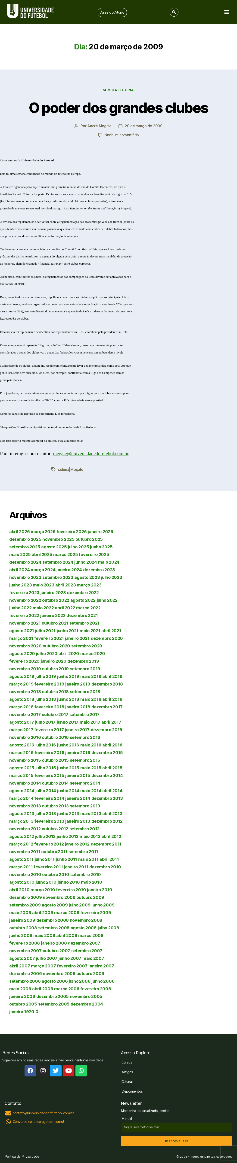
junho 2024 (85, 561)
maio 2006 (20, 988)
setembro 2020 (87, 645)
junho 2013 (68, 813)
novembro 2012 (25, 828)
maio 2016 (90, 744)
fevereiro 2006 (95, 988)
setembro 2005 (54, 1003)
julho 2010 (46, 881)
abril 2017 (111, 721)
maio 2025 (20, 554)
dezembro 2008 (52, 919)
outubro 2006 (90, 973)
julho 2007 (46, 957)
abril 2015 (112, 767)
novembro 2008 (86, 919)
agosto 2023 (87, 576)
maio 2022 (43, 607)
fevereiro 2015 (49, 775)
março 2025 (65, 554)
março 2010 (43, 889)
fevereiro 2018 (49, 706)
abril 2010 (19, 889)
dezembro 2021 (82, 615)
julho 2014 (45, 790)
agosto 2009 (55, 904)
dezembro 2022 (83, 592)
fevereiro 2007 (72, 965)
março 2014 (21, 797)
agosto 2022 (83, 599)
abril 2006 (42, 988)
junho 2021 (67, 630)
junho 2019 (68, 676)
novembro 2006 (59, 973)
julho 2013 (45, 813)
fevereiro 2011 (48, 866)
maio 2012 (90, 836)
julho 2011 (45, 858)
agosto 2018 (21, 698)
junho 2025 (101, 546)
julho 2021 (45, 630)
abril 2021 (111, 630)
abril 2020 (69, 653)
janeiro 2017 (77, 729)
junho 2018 (68, 698)
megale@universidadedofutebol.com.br (91, 453)
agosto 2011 (21, 858)
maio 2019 (90, 676)
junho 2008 (20, 935)
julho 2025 (78, 546)
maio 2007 (93, 957)
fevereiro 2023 (24, 592)
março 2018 (21, 706)
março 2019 (21, 683)
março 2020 (92, 653)
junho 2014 (68, 790)
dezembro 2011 (106, 843)
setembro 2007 (87, 950)
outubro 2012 (55, 828)
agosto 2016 (21, 744)
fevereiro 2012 (49, 843)
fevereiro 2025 (94, 554)
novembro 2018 (25, 691)
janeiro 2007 (101, 965)
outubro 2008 (23, 927)
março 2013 (21, 820)
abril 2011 (109, 858)
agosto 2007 (22, 957)
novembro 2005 (86, 996)
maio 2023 (43, 584)
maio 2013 (90, 813)
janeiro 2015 (77, 775)
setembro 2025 (24, 546)
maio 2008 (44, 935)
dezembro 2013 (107, 797)
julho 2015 (45, 767)
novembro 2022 (25, 599)
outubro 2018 (55, 691)
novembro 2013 (25, 805)
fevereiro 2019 (49, 683)
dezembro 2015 (107, 752)
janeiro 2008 (54, 942)
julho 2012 (45, 836)
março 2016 (21, 752)
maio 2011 (88, 858)
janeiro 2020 (53, 660)
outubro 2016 (55, 736)
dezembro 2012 (107, 820)
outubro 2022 (55, 599)
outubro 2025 (89, 538)
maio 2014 (90, 790)
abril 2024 (19, 569)
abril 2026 (19, 531)
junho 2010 (69, 881)
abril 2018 (112, 698)
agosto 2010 (21, 881)
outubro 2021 (55, 622)
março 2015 (21, 775)
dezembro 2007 (84, 942)
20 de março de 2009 (143, 126)
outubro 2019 (55, 668)
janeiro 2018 (77, 706)
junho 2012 (67, 836)
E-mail (128, 1118)
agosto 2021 (21, 630)
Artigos (127, 1071)
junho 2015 (68, 767)
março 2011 (21, 866)
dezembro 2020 (107, 637)
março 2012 (21, 843)
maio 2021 (90, 630)
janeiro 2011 (76, 866)
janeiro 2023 (53, 592)
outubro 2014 (55, 782)
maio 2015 (90, 767)
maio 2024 (109, 561)
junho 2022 (20, 607)
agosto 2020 (22, 653)
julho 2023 (111, 576)
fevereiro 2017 (49, 729)
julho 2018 (45, 698)
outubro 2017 (55, 714)
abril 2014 (112, 790)
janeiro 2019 (77, 683)
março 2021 (21, 637)
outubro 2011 (54, 851)
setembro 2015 (85, 759)
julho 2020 (46, 653)
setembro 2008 (54, 927)
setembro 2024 (57, 561)
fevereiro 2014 (49, 797)
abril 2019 (112, 676)
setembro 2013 (85, 805)
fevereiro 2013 (49, 820)
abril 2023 (65, 584)
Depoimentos (132, 1091)
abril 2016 (112, 744)
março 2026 (43, 531)
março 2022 (88, 607)
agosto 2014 (21, 790)
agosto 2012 (21, 836)
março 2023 (89, 584)
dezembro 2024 (25, 561)
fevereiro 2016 (49, 752)
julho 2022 (107, 599)
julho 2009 (79, 904)
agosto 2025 (54, 546)
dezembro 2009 (25, 896)
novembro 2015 (25, 759)
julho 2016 (45, 744)
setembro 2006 (25, 980)
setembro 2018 (85, 691)
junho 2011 (66, 858)
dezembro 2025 (25, 538)
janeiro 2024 (69, 569)
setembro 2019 (85, 668)
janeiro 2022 (52, 615)
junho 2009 (102, 904)
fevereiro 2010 (71, 889)
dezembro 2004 (87, 1003)
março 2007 (43, 965)
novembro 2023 (25, 576)
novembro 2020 (25, 645)
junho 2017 (67, 721)
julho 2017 (45, 721)
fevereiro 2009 (95, 912)
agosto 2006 (55, 980)
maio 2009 (20, 912)
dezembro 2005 (52, 996)
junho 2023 (20, 584)
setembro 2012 (84, 828)
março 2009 (66, 912)
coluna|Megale (70, 469)
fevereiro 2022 (24, 615)
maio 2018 (90, 698)
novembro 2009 (59, 896)
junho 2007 (70, 957)
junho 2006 (102, 980)
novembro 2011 (24, 851)
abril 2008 (66, 935)
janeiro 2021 (77, 637)
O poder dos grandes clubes (119, 108)
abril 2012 (111, 836)
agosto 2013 (21, 813)
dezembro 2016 (106, 729)
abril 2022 (65, 607)
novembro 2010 (25, 874)
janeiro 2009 (22, 919)
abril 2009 (42, 912)
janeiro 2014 (77, 797)
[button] (112, 12)
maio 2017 (90, 721)
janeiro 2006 (22, 996)
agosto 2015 (21, 767)
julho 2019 (45, 676)
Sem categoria (118, 90)
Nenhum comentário (122, 135)
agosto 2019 (21, 676)
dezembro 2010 (105, 866)
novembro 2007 (25, 950)
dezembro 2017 (107, 706)
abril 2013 (112, 813)
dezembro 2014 (107, 775)
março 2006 (66, 988)
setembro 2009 (25, 904)
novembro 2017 (25, 714)
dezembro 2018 (107, 683)
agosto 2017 (21, 721)
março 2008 (90, 935)
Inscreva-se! (176, 1140)
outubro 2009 (90, 896)
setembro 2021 (84, 622)
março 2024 (43, 569)
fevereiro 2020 (24, 660)
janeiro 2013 (77, 820)
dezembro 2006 (25, 973)
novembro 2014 (25, 782)
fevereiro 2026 (71, 531)
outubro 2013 (55, 805)
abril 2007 (19, 965)
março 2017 (21, 729)
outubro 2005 (23, 1003)
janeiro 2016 (77, 752)
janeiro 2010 (99, 889)
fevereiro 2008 (24, 942)
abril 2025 (42, 554)
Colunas (128, 1081)
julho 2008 (108, 927)
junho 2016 (68, 744)
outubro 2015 (55, 759)
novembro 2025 (58, 538)
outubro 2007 (56, 950)
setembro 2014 (85, 782)
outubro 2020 (56, 645)
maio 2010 (91, 881)
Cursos (127, 1061)
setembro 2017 (84, 714)
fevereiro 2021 (49, 637)
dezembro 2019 (83, 660)
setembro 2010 (85, 874)
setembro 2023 (57, 576)
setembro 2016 (85, 736)
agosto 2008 (84, 927)
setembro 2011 (83, 851)
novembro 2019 (25, 668)
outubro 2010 (55, 874)
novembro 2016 (25, 736)
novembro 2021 (25, 622)
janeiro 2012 (77, 843)
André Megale (99, 126)
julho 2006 (79, 980)
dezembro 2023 (99, 569)
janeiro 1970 (21, 1011)
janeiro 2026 (100, 531)
